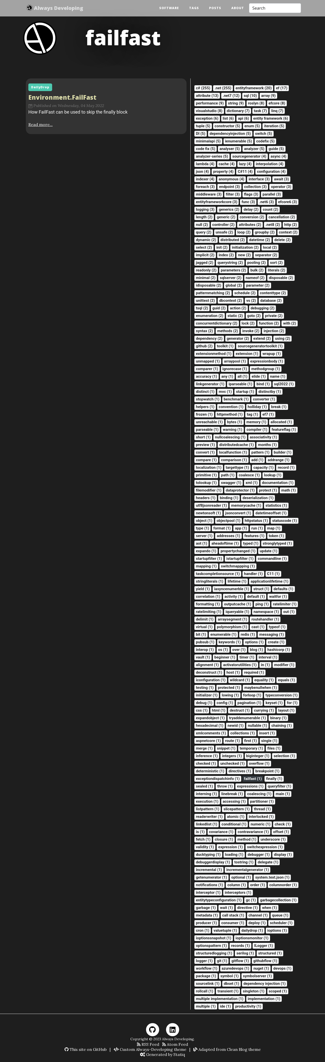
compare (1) (206, 460)
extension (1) (247, 353)
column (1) (236, 885)
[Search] (275, 8)
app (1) (241, 528)
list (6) (228, 118)
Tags (194, 8)
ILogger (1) (263, 945)
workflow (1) (206, 968)
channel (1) (258, 915)
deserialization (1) (257, 498)
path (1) (227, 475)
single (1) (269, 740)
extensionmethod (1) (213, 353)
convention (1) (231, 407)
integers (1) (232, 756)
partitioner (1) (262, 801)
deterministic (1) (210, 771)
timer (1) (246, 657)
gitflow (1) (240, 961)
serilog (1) (245, 953)
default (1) (256, 596)
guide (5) (276, 148)
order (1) (257, 885)
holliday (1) (257, 407)
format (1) (222, 528)
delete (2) (282, 240)
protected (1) (229, 687)
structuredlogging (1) (214, 953)
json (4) (202, 171)
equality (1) (264, 680)
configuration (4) (271, 171)
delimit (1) (204, 619)
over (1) (239, 649)
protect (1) (268, 490)
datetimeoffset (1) (271, 513)
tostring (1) (243, 862)
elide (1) (259, 376)
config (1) (225, 702)
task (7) (260, 111)
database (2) (271, 300)
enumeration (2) (209, 315)
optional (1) (241, 877)
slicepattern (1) (237, 809)
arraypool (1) (235, 361)
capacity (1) (263, 467)
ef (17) (281, 88)
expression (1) (230, 847)
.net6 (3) (266, 202)
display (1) (283, 854)
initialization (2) (245, 247)
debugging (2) (262, 308)
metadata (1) (207, 915)
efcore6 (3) (287, 202)
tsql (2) (202, 308)
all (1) (242, 376)
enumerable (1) (223, 634)
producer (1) (206, 923)
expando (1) (206, 551)
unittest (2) (205, 300)
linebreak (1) (232, 794)
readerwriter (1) (209, 816)
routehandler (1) (265, 619)
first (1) (250, 740)
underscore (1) (273, 839)
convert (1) (205, 452)
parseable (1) (207, 429)
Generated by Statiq (162, 1054)
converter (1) (264, 399)
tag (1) (252, 414)
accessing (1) (234, 801)
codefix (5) (265, 141)
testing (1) (205, 687)
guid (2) (219, 308)
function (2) (269, 323)
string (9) (236, 103)
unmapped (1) (208, 361)
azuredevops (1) (235, 968)
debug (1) (204, 702)
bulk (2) (256, 270)
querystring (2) (230, 262)
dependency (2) (209, 338)
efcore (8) (277, 103)
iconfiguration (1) (211, 680)
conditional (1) (233, 824)
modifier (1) (284, 665)
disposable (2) (281, 277)
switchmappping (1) (238, 566)
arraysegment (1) (232, 619)
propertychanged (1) (237, 551)
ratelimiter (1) (284, 604)
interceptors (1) (238, 892)
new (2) (244, 255)
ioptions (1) (277, 930)
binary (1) (278, 718)
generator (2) (238, 338)
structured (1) (270, 953)
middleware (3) (208, 194)
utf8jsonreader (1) (211, 505)
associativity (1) (263, 437)
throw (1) (225, 786)
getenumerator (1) (211, 877)
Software (169, 8)
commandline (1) (272, 558)
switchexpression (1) (265, 847)
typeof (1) (277, 627)
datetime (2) (259, 240)
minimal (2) (205, 277)
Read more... (40, 124)
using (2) (282, 338)
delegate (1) (268, 862)
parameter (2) (257, 285)
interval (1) (268, 657)
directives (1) (240, 771)
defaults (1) (283, 589)
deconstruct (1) (209, 672)
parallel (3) (271, 194)
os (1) (223, 649)
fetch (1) (203, 839)
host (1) (233, 672)
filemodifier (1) (208, 490)
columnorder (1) (283, 885)
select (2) (204, 247)
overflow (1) (259, 763)
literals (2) (276, 270)
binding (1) (229, 498)
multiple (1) (206, 1006)
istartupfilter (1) (239, 558)
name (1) (277, 376)
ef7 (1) (268, 414)
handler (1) (253, 573)
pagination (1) (249, 702)
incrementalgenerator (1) (247, 869)
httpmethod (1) (229, 414)
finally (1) (274, 778)
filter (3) (233, 194)
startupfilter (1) (209, 558)
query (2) (203, 232)
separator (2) (266, 255)
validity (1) (205, 847)
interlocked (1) (261, 816)
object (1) (204, 520)
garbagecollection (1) (278, 900)
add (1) (257, 460)
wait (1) (226, 907)
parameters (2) (233, 270)
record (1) (286, 467)
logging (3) (205, 209)
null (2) (202, 224)
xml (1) (251, 482)
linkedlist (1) (206, 824)
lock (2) (248, 323)
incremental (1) (209, 869)
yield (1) (203, 589)
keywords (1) (230, 642)
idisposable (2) (208, 285)
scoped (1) (278, 991)
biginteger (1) (258, 756)
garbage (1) (206, 907)
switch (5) (263, 133)
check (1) (283, 824)
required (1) (254, 672)
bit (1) (201, 634)
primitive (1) (206, 475)
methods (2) (227, 331)
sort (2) (276, 262)
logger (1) (204, 961)
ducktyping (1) (208, 854)
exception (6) (207, 118)
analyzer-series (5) (212, 156)
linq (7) (277, 111)
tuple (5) (203, 126)
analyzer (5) (254, 148)
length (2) (204, 217)
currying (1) (264, 710)
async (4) (278, 156)
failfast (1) (253, 778)
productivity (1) (248, 1006)
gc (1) (251, 900)
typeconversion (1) (281, 695)
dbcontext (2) (230, 300)
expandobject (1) (210, 718)
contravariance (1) (253, 832)
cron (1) (202, 930)
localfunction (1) (233, 452)
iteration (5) (274, 126)
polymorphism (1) (232, 627)
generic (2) (226, 217)
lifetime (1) (237, 581)
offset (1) (281, 832)
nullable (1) (257, 725)
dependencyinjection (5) (230, 133)
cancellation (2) (282, 217)
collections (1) (242, 733)
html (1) (218, 710)
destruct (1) (240, 710)
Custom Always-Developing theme (150, 1049)
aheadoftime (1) (225, 543)
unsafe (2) (224, 232)
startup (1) (245, 391)
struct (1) (261, 589)
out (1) (289, 611)
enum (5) (252, 126)
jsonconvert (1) (238, 513)
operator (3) (281, 186)
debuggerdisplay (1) (213, 862)
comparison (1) (234, 460)
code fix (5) (205, 148)
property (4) (223, 171)
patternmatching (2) (213, 293)
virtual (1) (204, 627)
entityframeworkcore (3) (216, 202)
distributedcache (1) (236, 444)
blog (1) (256, 649)
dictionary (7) (238, 111)
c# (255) (203, 88)
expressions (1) (250, 786)
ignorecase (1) (234, 369)
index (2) (226, 255)
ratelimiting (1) (208, 611)
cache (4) (227, 164)
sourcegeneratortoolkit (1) (260, 346)
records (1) (240, 945)
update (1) (268, 551)
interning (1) (206, 794)
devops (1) (282, 968)
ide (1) (225, 1006)
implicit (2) (205, 255)
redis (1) (248, 634)
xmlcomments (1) (211, 733)
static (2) (235, 315)
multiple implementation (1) (219, 998)
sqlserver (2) (230, 277)
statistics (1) (276, 505)
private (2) (273, 315)
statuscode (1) (284, 520)
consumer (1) (232, 923)
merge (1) (204, 748)
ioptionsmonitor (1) (252, 938)
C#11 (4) (245, 171)
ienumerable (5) (238, 141)
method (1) (246, 839)
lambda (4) (205, 164)
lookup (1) (272, 475)
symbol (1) (229, 976)
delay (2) (250, 209)
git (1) (222, 961)
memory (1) (257, 422)
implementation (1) (264, 998)
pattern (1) (260, 452)
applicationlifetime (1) (269, 581)
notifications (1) (209, 885)
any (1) (227, 376)
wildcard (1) (240, 680)
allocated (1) (281, 422)
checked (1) (206, 763)
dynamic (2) (206, 240)
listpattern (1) (207, 809)
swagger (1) (231, 482)
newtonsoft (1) (208, 513)
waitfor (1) (278, 596)
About (237, 8)
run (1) (257, 528)
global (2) (234, 285)
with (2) (289, 323)
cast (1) (257, 627)
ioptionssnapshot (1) (213, 938)
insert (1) (267, 733)
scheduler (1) (281, 923)
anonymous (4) (231, 179)
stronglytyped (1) (277, 543)
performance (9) (210, 103)
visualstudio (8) (209, 111)
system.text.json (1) (272, 877)
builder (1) (283, 452)
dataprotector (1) (240, 490)
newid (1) (235, 725)
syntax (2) (204, 331)
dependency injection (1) (264, 983)
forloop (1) (252, 695)
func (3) (248, 202)
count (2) (270, 209)
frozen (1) (204, 414)
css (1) (202, 710)
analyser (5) (229, 148)
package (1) (206, 976)
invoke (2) (250, 331)
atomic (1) (236, 816)
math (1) (288, 490)
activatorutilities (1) (239, 665)
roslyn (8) (256, 103)
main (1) (283, 794)
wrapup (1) (271, 353)
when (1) (269, 907)
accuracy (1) (206, 376)
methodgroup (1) (265, 369)
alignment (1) (207, 665)
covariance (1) (221, 832)
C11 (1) (273, 573)
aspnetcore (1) (208, 740)
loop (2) (244, 232)
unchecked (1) (232, 763)
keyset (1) (274, 702)
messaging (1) (271, 634)
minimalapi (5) (208, 141)
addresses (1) (228, 536)
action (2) (238, 308)
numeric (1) (260, 824)
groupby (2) (265, 232)
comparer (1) (207, 369)
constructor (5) (227, 126)
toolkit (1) (225, 346)
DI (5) (200, 133)
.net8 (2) (273, 224)
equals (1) (286, 680)
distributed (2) (232, 240)
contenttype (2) (273, 293)
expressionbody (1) (266, 361)
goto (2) (254, 315)
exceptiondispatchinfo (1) (218, 778)
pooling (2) (256, 262)
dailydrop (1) (252, 930)
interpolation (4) (269, 164)
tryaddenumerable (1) (247, 718)
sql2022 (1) (284, 384)
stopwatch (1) (207, 399)
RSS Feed (148, 1044)
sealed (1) (204, 786)
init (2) (222, 247)
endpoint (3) (229, 186)
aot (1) (201, 543)
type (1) (202, 528)
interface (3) (259, 179)
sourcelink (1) (207, 983)
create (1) (276, 642)
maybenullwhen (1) (260, 687)
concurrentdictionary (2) (216, 323)
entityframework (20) (254, 88)
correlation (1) (208, 596)
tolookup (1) (206, 482)
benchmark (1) (236, 399)
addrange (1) (278, 460)
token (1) (276, 536)
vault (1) (203, 657)
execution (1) (207, 801)
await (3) (281, 179)
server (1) (204, 536)
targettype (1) (237, 467)
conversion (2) (252, 217)
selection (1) (284, 756)
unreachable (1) (209, 422)
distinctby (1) (269, 391)
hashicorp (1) (278, 649)
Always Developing (55, 8)
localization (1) (208, 467)
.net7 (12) (231, 95)
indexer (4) (205, 179)
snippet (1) (226, 748)
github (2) (204, 346)
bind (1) (263, 384)
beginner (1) (224, 657)
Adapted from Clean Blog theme (227, 1049)
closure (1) (224, 839)
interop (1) (205, 649)
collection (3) (255, 186)
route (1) (232, 740)
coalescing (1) (259, 794)
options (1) (254, 642)
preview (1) (205, 444)
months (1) (267, 444)
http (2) (290, 224)
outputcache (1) (237, 604)
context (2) (288, 232)
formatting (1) (208, 604)
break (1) (279, 407)
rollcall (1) (204, 991)
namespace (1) (266, 611)
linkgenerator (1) (210, 384)
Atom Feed (175, 1044)
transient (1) (227, 991)
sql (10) (250, 95)
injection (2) (273, 331)
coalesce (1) (249, 475)
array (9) (268, 95)
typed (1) (250, 543)
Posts (215, 8)
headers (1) (205, 498)
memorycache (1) (246, 505)
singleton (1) (253, 991)
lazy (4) (245, 164)
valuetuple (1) (225, 930)
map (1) (273, 528)
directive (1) (247, 907)
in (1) (265, 665)
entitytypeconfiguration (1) (218, 900)
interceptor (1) (208, 892)
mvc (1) (225, 391)
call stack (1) (233, 915)
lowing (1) (230, 695)
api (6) (243, 118)
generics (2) (229, 209)
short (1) (203, 437)
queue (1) (280, 915)
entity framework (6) (270, 118)
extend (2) (262, 338)
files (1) (273, 748)
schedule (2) (245, 293)
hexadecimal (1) (209, 725)
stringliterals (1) (209, 581)
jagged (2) (204, 262)
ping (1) (262, 604)
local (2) (270, 247)
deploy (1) (257, 923)
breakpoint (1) (267, 771)
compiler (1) (257, 429)
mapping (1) (206, 566)
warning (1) (232, 429)
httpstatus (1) (256, 520)
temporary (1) (251, 748)
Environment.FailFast (62, 97)
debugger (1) (259, 854)
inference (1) (207, 756)
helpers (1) (205, 407)
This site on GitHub (86, 1049)
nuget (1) (261, 968)
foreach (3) (205, 186)
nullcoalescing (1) (230, 437)
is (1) (200, 832)
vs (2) (251, 300)
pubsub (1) (205, 642)
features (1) (255, 536)
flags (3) (251, 194)
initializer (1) (206, 695)
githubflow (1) (265, 961)
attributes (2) (250, 224)
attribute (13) (207, 95)
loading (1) (234, 854)
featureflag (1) (284, 429)
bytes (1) (234, 422)
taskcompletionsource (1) (218, 573)
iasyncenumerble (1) (231, 589)
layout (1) (286, 710)
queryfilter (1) (279, 786)
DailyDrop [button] (40, 87)
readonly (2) (206, 270)
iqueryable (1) (237, 611)
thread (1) (262, 809)
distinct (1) (205, 391)
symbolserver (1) (257, 976)
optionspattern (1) (211, 945)
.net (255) (223, 88)
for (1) (292, 702)
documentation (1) (278, 482)
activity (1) (234, 596)
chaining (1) (281, 725)
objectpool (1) (228, 520)
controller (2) (223, 224)
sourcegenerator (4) (249, 156)
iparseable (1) (240, 384)
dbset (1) (231, 983)
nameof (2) (255, 277)
